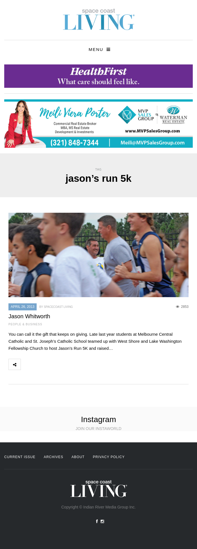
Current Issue (20, 457)
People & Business (25, 324)
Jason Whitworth (29, 316)
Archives (53, 457)
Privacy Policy (109, 457)
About (78, 457)
